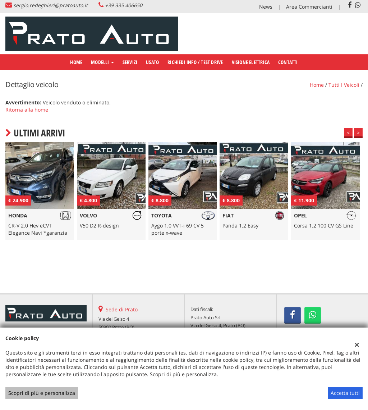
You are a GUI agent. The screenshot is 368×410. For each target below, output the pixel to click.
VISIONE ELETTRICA (251, 62)
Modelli (102, 62)
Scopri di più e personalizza (41, 392)
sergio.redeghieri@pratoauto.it (50, 5)
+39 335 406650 (123, 5)
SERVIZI (130, 62)
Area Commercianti (309, 6)
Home (76, 62)
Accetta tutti (345, 392)
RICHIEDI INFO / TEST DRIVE (195, 62)
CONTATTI (288, 62)
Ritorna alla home (26, 109)
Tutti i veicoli (343, 84)
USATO (152, 62)
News (265, 6)
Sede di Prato (122, 309)
